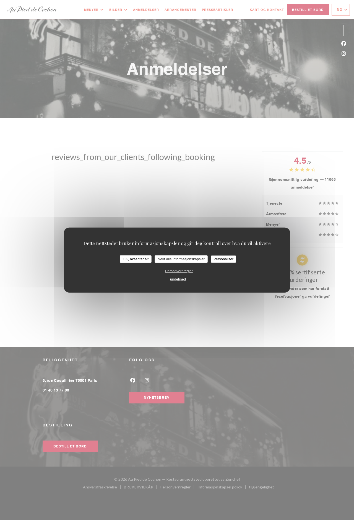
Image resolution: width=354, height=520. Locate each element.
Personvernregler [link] (179, 271)
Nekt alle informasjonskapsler (181, 259)
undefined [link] (178, 279)
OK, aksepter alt (136, 259)
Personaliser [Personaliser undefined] (223, 259)
